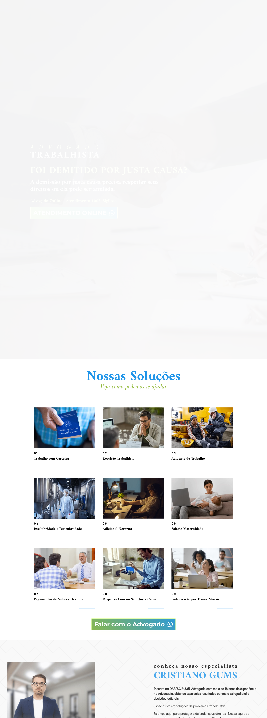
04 (36, 524)
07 (36, 594)
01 (36, 453)
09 (173, 594)
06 (173, 524)
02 (105, 453)
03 (173, 453)
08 (105, 594)
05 (105, 524)
